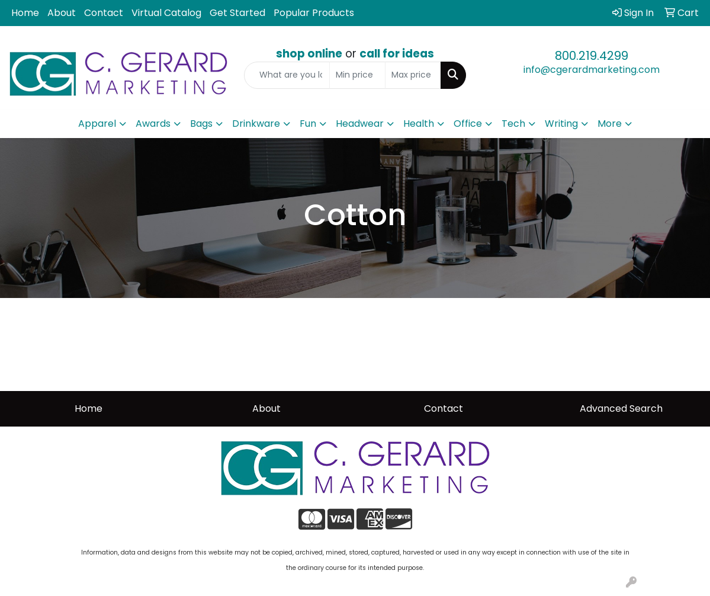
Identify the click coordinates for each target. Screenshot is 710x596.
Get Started (237, 13)
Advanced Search (621, 408)
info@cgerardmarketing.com (591, 69)
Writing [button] (561, 123)
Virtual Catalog (166, 13)
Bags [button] (201, 123)
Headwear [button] (360, 123)
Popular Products (314, 13)
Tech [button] (513, 123)
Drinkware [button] (256, 123)
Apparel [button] (97, 123)
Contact (103, 13)
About (61, 13)
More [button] (609, 123)
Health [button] (418, 123)
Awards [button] (153, 123)
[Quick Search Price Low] (357, 75)
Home (25, 13)
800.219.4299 (591, 55)
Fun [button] (308, 123)
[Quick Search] (287, 75)
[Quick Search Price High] (413, 75)
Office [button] (468, 123)
